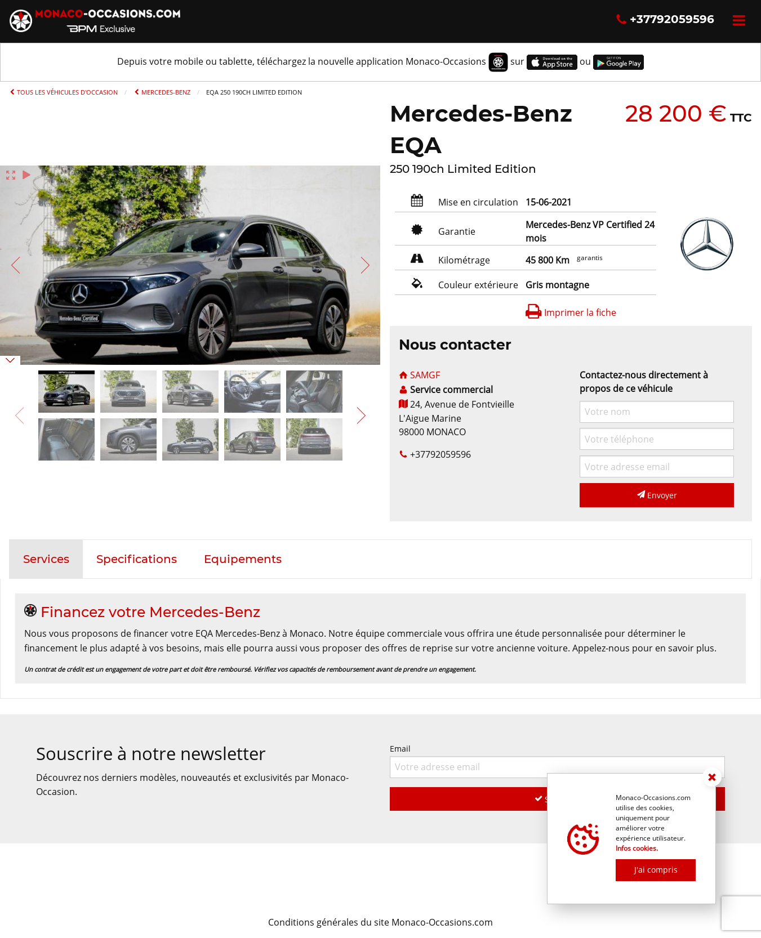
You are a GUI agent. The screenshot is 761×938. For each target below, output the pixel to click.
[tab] (46, 559)
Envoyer (657, 495)
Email (558, 760)
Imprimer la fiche (570, 312)
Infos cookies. (637, 848)
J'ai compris (656, 869)
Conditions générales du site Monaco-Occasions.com (380, 922)
